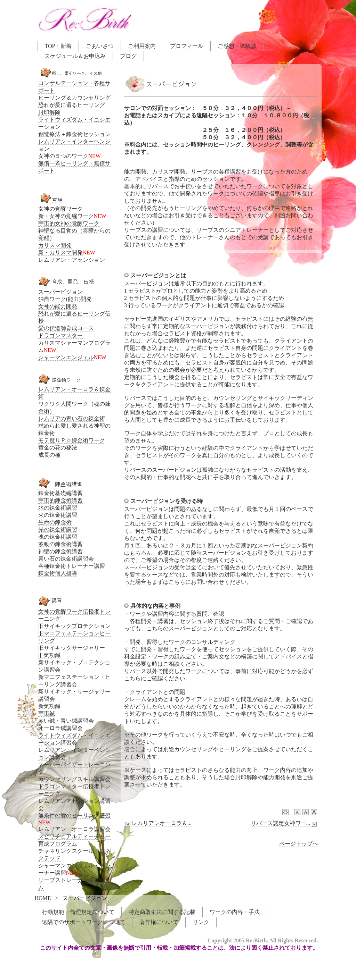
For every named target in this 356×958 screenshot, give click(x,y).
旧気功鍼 (49, 655)
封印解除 (49, 112)
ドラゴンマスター (60, 335)
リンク (201, 922)
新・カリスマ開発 (60, 252)
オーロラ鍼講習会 (60, 728)
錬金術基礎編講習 (60, 493)
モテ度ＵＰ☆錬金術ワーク (71, 440)
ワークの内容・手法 (235, 912)
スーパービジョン (60, 292)
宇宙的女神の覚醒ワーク (68, 223)
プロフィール (186, 46)
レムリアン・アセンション (71, 260)
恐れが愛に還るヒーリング (71, 105)
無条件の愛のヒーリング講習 (74, 815)
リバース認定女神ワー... (284, 823)
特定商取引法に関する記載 (162, 912)
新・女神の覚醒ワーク (66, 216)
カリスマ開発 (55, 245)
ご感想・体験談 (237, 46)
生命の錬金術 (55, 522)
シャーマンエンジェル (66, 357)
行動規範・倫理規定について (78, 912)
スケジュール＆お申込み (75, 56)
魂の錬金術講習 (57, 537)
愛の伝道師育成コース (66, 328)
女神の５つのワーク (63, 156)
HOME (43, 898)
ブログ (128, 56)
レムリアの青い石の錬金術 (71, 418)
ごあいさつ (100, 46)
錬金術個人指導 (57, 573)
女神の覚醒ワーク (60, 209)
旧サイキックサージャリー (71, 648)
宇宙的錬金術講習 (60, 500)
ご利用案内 (142, 46)
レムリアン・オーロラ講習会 (74, 829)
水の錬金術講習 (57, 508)
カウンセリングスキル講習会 (74, 779)
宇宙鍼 (46, 713)
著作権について (158, 922)
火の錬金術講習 (57, 515)
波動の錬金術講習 (60, 544)
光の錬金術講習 (57, 529)
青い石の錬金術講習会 (66, 559)
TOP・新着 (58, 46)
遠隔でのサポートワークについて (83, 922)
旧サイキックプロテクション (74, 626)
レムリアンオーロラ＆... (158, 823)
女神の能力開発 (57, 306)
